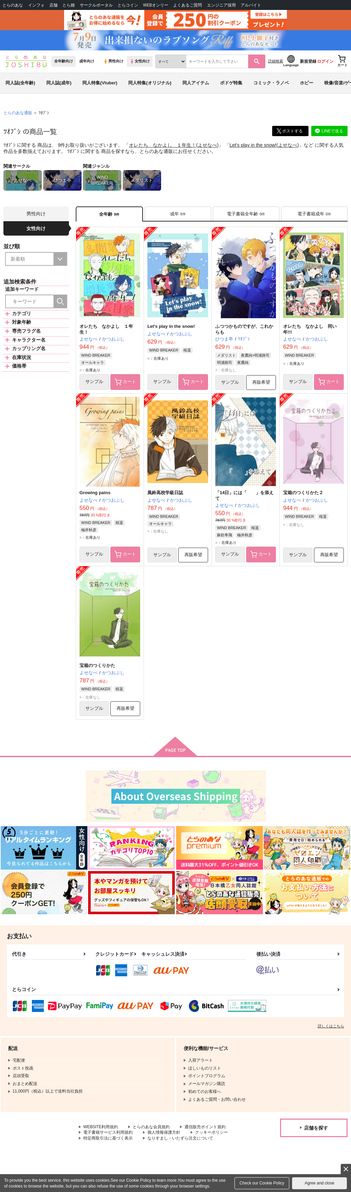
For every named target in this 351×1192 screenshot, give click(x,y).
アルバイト (251, 5)
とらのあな (12, 5)
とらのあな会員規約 (151, 1128)
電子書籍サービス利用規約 (108, 1133)
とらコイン (128, 5)
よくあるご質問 (187, 5)
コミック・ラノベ (271, 83)
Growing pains (95, 494)
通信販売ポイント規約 (205, 1128)
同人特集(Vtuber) (99, 83)
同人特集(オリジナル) (149, 83)
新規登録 (308, 62)
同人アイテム (195, 83)
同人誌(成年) (59, 83)
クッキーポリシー (211, 1133)
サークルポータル (96, 5)
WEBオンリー (155, 5)
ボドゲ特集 (231, 83)
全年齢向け (63, 62)
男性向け (113, 62)
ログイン (325, 62)
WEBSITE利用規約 (100, 1128)
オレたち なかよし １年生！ (162, 146)
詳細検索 (275, 62)
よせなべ (207, 146)
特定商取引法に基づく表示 (108, 1139)
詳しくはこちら (331, 1027)
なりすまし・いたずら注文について (180, 1139)
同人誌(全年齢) (20, 83)
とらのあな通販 (17, 113)
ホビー (306, 83)
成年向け (86, 62)
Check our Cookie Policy (262, 1183)
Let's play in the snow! (253, 146)
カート (125, 383)
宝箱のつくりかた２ (303, 494)
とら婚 (68, 5)
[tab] (178, 215)
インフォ (36, 5)
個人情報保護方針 (163, 1133)
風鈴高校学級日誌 (165, 494)
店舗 (53, 5)
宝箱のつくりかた (97, 666)
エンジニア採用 (221, 5)
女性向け (140, 62)
